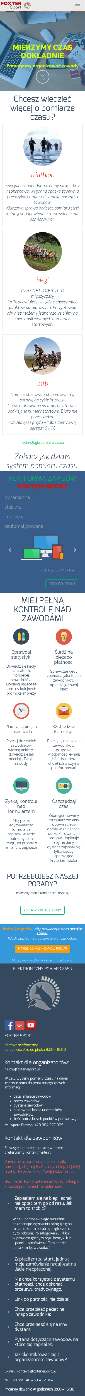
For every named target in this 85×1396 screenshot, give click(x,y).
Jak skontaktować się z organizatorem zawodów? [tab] (37, 1357)
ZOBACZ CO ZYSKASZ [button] (58, 570)
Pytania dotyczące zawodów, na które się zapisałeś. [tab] (42, 1342)
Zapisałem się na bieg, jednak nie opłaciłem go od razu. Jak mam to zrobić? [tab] (40, 1203)
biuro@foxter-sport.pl (22, 1069)
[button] (10, 547)
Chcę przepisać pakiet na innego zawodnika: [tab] (35, 1311)
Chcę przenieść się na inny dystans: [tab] (37, 1326)
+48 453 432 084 (38, 1380)
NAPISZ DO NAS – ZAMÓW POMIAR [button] (42, 948)
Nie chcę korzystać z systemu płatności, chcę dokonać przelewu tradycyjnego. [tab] (41, 1284)
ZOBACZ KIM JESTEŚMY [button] (42, 910)
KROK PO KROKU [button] (62, 583)
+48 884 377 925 (48, 1125)
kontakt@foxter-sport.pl (36, 1371)
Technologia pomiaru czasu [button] (42, 442)
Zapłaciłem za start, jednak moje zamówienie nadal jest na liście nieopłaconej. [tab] (41, 1264)
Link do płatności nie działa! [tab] (38, 1299)
